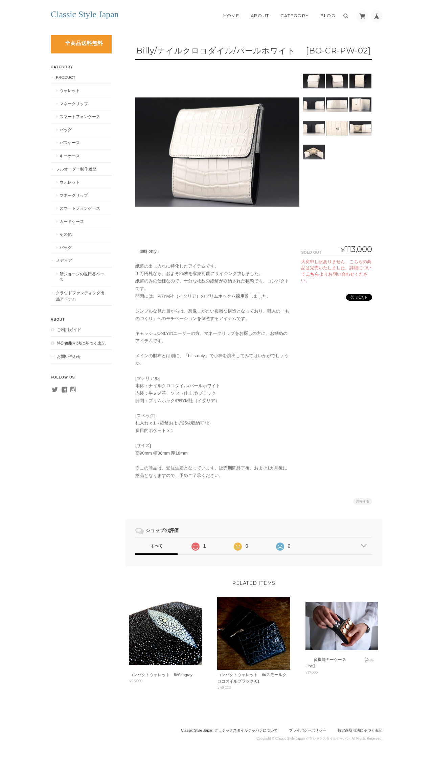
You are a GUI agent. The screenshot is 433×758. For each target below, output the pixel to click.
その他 (66, 234)
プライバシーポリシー (307, 730)
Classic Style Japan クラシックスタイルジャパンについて (229, 730)
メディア (64, 260)
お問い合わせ (69, 356)
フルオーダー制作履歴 (76, 169)
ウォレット (70, 90)
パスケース (70, 142)
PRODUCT (65, 77)
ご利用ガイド (69, 329)
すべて (157, 546)
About (260, 15)
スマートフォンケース (80, 116)
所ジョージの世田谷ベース (82, 277)
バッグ (66, 130)
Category (294, 15)
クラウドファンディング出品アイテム (80, 296)
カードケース (72, 221)
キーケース (70, 156)
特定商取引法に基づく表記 (81, 343)
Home (231, 15)
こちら (312, 274)
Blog (327, 15)
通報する (362, 501)
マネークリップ (74, 103)
